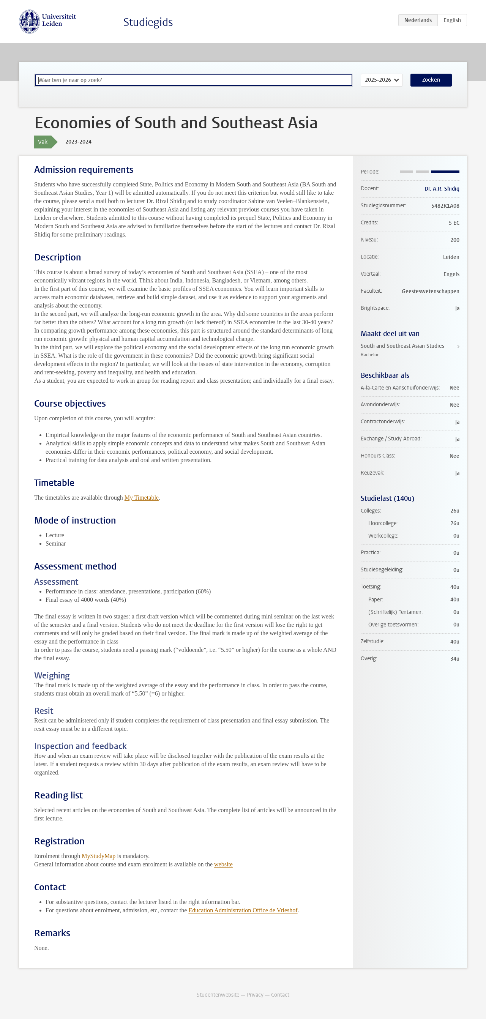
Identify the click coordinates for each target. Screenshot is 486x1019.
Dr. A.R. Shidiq (441, 188)
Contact (280, 994)
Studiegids (148, 22)
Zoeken (431, 80)
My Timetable (142, 497)
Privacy (255, 994)
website (223, 864)
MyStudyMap (98, 856)
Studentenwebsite (218, 994)
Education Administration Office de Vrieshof (242, 910)
